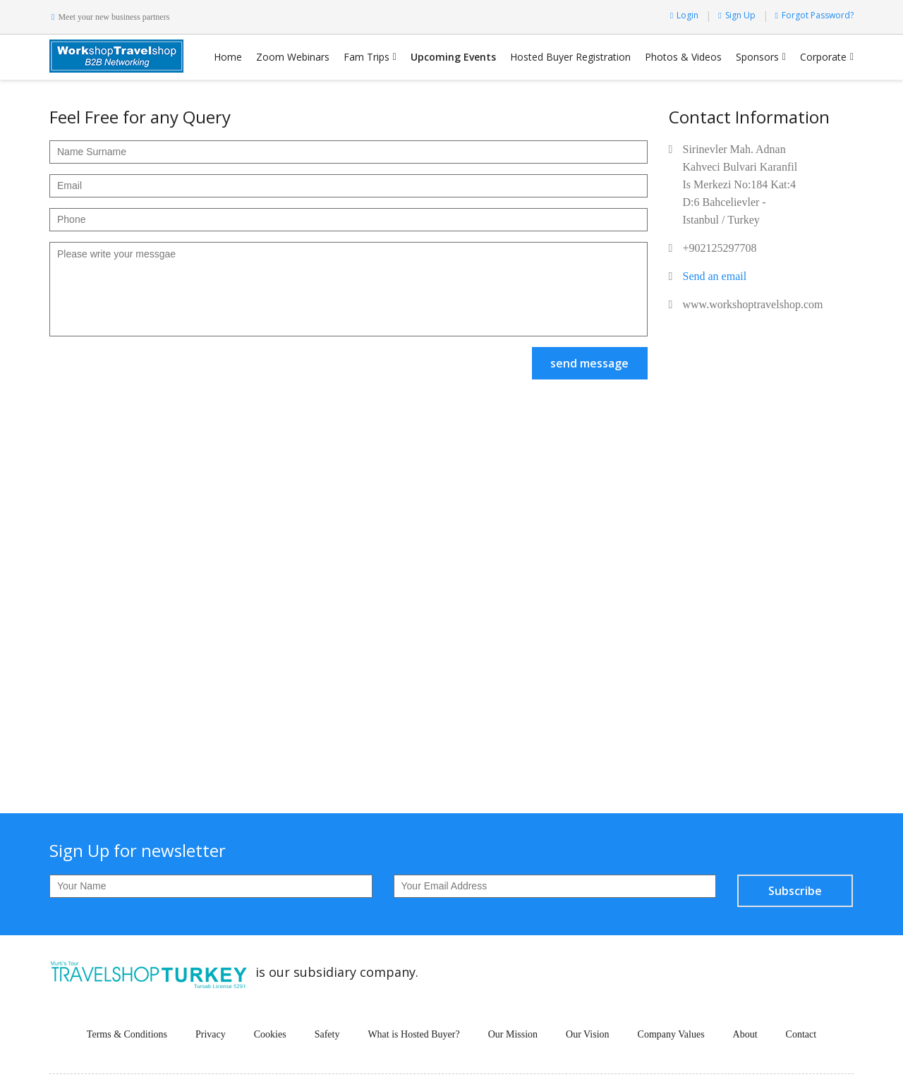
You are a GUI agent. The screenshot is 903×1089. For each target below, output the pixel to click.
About (745, 1034)
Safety (327, 1034)
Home (228, 56)
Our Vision (588, 1034)
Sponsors (757, 56)
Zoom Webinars (292, 56)
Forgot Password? (814, 15)
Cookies (270, 1034)
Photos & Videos (683, 56)
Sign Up (736, 15)
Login (684, 15)
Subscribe (795, 891)
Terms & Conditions (127, 1034)
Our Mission (513, 1034)
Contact (801, 1034)
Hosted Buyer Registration (570, 56)
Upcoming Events (453, 56)
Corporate (823, 56)
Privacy (210, 1034)
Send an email (715, 276)
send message (589, 363)
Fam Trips (366, 56)
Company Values (671, 1034)
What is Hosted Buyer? (413, 1034)
